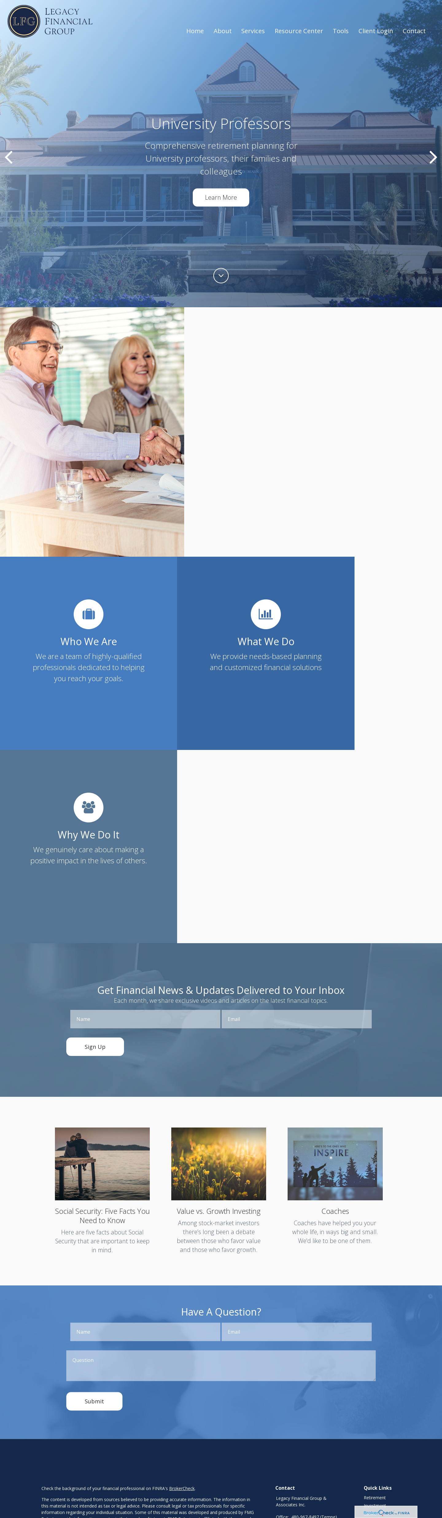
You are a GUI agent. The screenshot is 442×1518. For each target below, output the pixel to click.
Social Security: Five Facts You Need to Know (102, 1023)
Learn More (221, 197)
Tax (367, 1337)
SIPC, (109, 1416)
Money (371, 1345)
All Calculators (378, 1377)
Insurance (373, 1329)
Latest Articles (378, 1361)
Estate (370, 1321)
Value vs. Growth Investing (218, 1019)
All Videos (373, 1369)
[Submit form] (94, 1208)
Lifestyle (372, 1353)
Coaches (335, 1019)
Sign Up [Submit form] (95, 854)
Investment (375, 1313)
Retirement (375, 1305)
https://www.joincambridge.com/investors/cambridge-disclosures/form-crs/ (116, 1469)
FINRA (96, 1416)
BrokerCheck (182, 1296)
